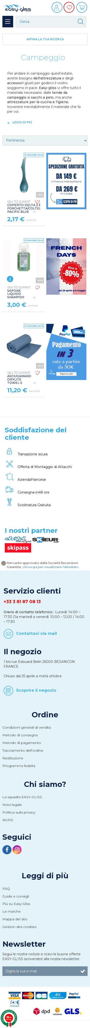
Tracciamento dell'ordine (22, 750)
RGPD (7, 820)
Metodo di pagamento (21, 743)
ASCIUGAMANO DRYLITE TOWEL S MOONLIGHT (19, 379)
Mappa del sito (14, 919)
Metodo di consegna (20, 735)
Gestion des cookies (19, 927)
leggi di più (22, 122)
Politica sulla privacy (18, 812)
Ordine (45, 714)
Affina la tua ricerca (45, 39)
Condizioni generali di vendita (26, 727)
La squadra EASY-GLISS (22, 797)
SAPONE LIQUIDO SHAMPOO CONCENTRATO (20, 294)
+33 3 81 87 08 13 (22, 601)
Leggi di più (45, 875)
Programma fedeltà (18, 766)
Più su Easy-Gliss (16, 904)
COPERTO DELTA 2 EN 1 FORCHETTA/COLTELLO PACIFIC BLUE (26, 206)
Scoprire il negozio (36, 690)
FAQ (6, 888)
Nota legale (12, 804)
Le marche (11, 911)
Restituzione (12, 758)
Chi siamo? (45, 784)
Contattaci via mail (36, 633)
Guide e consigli (15, 896)
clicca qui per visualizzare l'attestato (50, 567)
